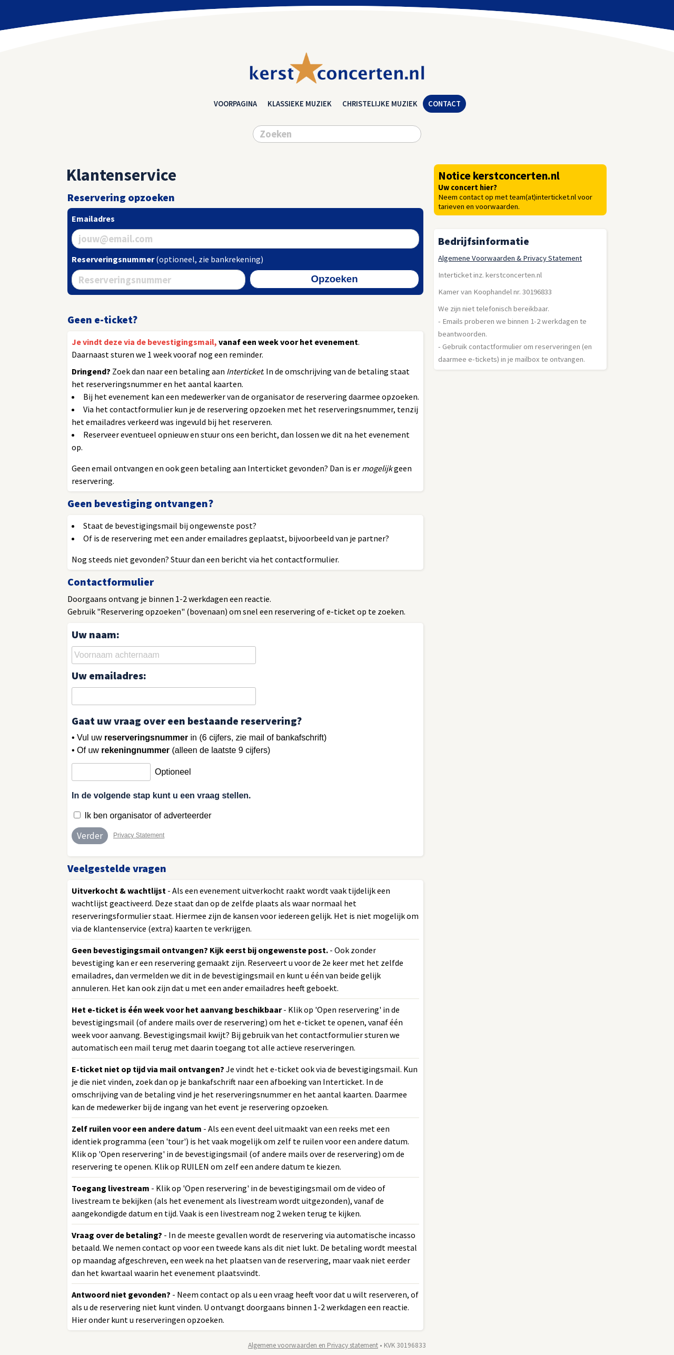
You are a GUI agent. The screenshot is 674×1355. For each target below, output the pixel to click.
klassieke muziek (299, 103)
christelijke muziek (380, 103)
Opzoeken (334, 278)
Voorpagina (235, 103)
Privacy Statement (138, 835)
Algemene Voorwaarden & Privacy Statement (510, 258)
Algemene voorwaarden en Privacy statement (313, 1345)
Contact (444, 103)
